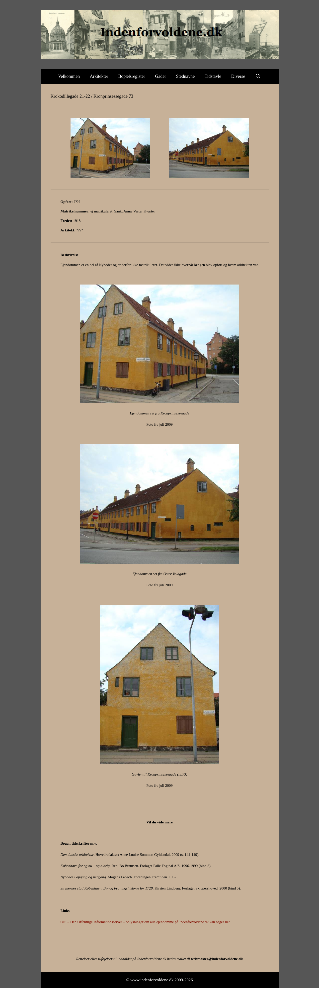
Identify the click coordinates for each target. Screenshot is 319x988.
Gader (160, 76)
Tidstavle (213, 76)
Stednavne (185, 76)
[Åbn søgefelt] (258, 76)
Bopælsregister (131, 76)
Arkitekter (99, 76)
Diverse (238, 76)
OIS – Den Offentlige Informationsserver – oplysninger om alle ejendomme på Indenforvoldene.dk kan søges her (145, 922)
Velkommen (69, 76)
